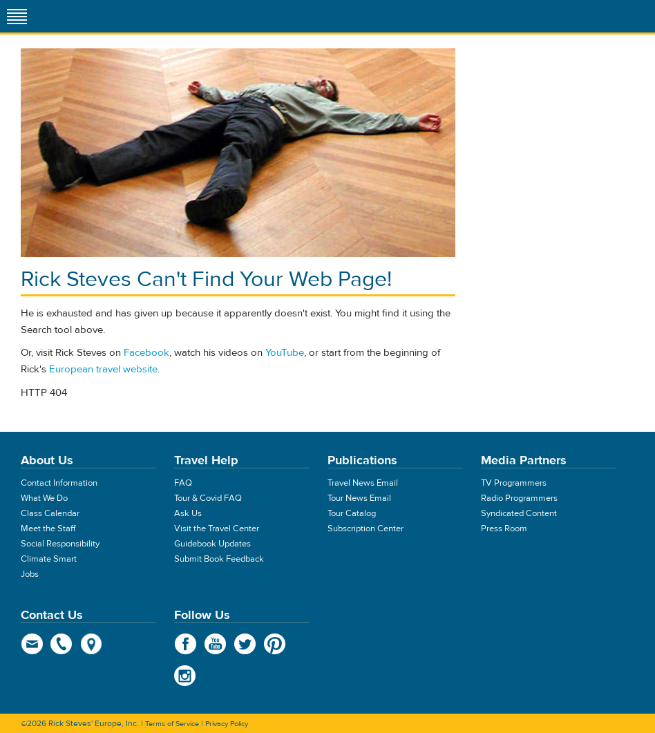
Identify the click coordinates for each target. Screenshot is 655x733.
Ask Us (188, 513)
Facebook (146, 352)
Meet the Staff (48, 528)
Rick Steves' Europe (327, 16)
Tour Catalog (352, 513)
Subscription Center (366, 528)
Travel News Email (363, 482)
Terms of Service (172, 723)
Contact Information (59, 482)
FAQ (183, 482)
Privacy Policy (226, 723)
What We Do (44, 498)
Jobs (30, 574)
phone (61, 644)
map (91, 644)
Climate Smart (49, 558)
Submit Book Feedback (219, 558)
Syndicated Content (519, 513)
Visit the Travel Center (216, 528)
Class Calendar (50, 513)
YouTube (284, 352)
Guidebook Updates (212, 543)
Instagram (185, 676)
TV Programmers (514, 482)
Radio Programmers (519, 498)
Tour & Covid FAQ (208, 498)
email (32, 644)
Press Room (504, 528)
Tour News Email (359, 498)
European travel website (103, 369)
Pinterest (274, 644)
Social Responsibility (60, 543)
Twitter (245, 644)
